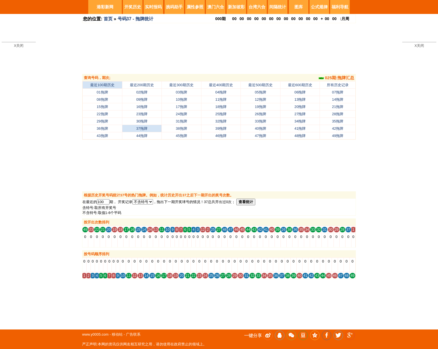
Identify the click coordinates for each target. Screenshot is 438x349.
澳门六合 (215, 6)
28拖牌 (337, 114)
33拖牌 (260, 121)
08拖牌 (102, 99)
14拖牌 (337, 99)
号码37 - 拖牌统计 (135, 18)
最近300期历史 (181, 85)
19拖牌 (260, 107)
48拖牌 (300, 136)
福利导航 (340, 6)
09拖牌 (141, 99)
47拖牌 (260, 136)
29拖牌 (102, 121)
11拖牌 (221, 99)
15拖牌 (102, 107)
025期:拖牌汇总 (336, 77)
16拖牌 (141, 107)
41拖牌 (300, 128)
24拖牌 (181, 114)
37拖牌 (141, 128)
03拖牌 (181, 92)
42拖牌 (337, 128)
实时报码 (153, 6)
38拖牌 (181, 128)
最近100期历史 (102, 85)
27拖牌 (300, 114)
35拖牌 (337, 121)
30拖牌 (141, 121)
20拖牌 (300, 107)
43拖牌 (102, 136)
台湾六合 (257, 6)
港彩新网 (105, 6)
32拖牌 (221, 121)
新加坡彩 (236, 6)
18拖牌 (221, 107)
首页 (108, 18)
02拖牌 (141, 92)
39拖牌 (221, 128)
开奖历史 (132, 6)
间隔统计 (277, 6)
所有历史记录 (338, 85)
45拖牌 (181, 136)
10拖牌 (181, 99)
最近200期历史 (142, 85)
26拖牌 (260, 114)
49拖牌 (337, 136)
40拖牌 (260, 128)
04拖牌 (221, 92)
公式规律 (319, 6)
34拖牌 (300, 121)
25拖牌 (221, 114)
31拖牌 (181, 121)
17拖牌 (181, 107)
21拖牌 (337, 107)
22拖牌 (102, 114)
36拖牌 (102, 128)
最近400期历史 (221, 85)
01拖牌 (102, 92)
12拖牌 (260, 99)
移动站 (117, 334)
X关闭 (19, 46)
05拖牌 (260, 92)
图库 (298, 6)
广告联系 (133, 334)
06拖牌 (300, 92)
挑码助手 (174, 6)
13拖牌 (300, 99)
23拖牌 (141, 114)
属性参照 (195, 6)
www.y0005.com (95, 334)
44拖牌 (141, 136)
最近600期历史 (300, 85)
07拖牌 (337, 92)
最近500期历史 (260, 85)
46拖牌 (221, 136)
